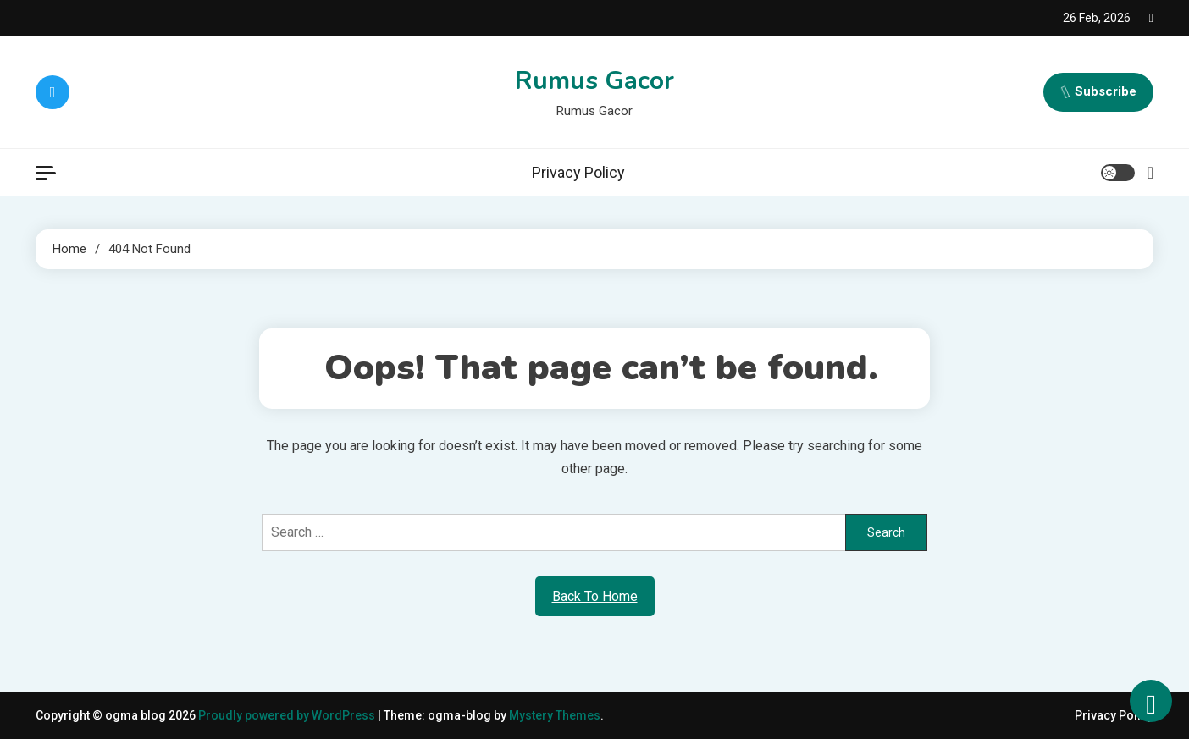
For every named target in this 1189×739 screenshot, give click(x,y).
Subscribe (1098, 92)
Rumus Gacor (594, 80)
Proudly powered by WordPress (288, 715)
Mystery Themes (554, 715)
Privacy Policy (578, 172)
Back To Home (595, 596)
